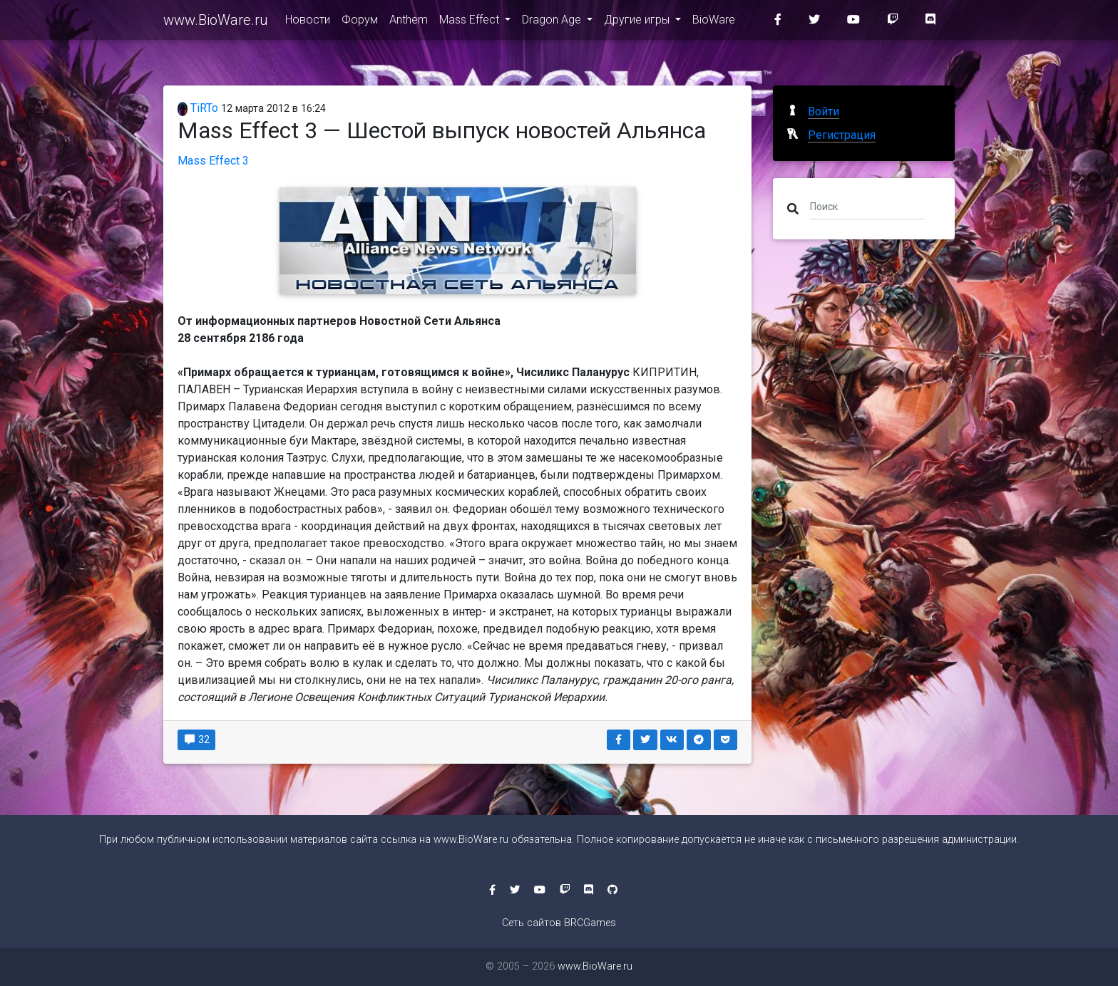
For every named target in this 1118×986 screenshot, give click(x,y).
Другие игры (638, 22)
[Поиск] (867, 205)
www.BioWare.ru (215, 22)
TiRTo (198, 108)
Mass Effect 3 (213, 160)
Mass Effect (470, 22)
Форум (360, 22)
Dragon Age (553, 22)
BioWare (713, 22)
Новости (307, 22)
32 (196, 739)
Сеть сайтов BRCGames (559, 923)
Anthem (408, 22)
